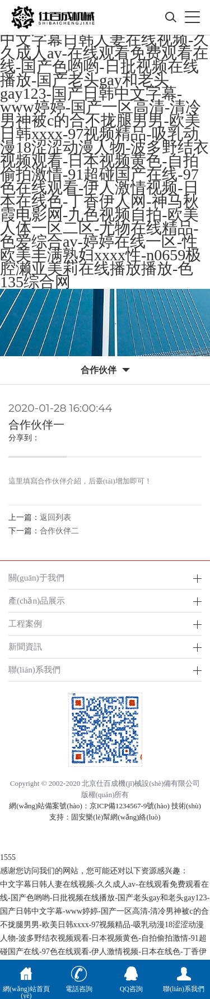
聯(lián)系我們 (34, 669)
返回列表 (55, 517)
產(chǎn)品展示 (36, 600)
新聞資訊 (25, 646)
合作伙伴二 (59, 531)
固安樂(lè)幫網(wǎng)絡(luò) (115, 817)
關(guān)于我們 (36, 577)
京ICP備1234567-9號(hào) (130, 806)
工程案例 (25, 623)
